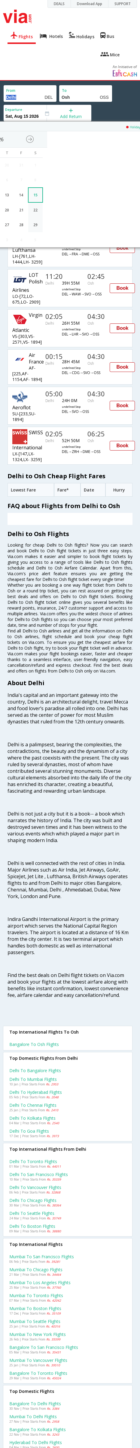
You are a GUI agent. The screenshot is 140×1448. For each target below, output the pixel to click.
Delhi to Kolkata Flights (32, 1118)
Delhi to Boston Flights (32, 1226)
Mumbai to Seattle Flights (34, 1321)
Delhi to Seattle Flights (31, 1213)
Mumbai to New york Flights (37, 1334)
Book (122, 248)
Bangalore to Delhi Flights (35, 1403)
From (10, 90)
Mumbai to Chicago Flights (35, 1269)
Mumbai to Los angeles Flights (40, 1282)
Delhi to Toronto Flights (33, 1161)
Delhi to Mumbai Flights (33, 1079)
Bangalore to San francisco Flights (43, 1347)
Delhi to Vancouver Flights (35, 1187)
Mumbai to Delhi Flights (33, 1416)
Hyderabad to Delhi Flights (35, 1442)
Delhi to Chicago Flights (32, 1200)
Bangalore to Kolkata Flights (37, 1429)
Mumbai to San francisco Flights (41, 1256)
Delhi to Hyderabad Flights (35, 1092)
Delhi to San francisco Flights (38, 1174)
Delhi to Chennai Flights (32, 1105)
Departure (13, 109)
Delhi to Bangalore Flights (35, 1070)
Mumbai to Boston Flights (35, 1308)
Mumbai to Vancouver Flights (38, 1360)
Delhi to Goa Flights (29, 1131)
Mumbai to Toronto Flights (36, 1295)
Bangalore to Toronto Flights (38, 1373)
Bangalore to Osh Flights (34, 1044)
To (64, 90)
